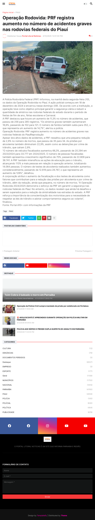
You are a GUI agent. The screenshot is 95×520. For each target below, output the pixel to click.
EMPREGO (47, 366)
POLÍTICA (47, 407)
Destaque (47, 362)
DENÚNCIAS (47, 353)
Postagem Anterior (12, 251)
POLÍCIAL (47, 403)
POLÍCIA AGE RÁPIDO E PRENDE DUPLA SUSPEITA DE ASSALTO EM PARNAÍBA (50, 329)
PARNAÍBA (47, 389)
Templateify (42, 515)
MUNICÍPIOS (47, 380)
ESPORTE (47, 371)
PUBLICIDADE (47, 412)
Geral (47, 375)
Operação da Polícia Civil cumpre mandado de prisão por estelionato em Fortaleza (52, 306)
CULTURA (47, 348)
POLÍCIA (47, 398)
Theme (64, 515)
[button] (3, 4)
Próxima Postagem (83, 251)
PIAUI (18, 12)
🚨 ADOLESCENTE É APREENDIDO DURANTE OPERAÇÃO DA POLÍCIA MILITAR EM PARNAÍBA (52, 318)
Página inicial (8, 12)
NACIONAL (47, 385)
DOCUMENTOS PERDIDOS (47, 357)
